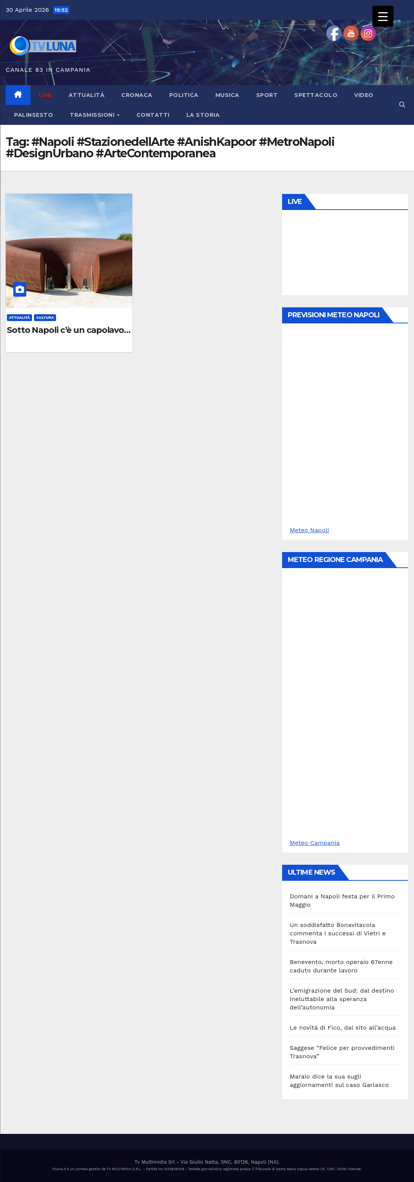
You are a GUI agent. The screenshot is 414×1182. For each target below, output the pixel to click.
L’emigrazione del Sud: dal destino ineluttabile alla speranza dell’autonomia (342, 999)
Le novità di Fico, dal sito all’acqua (343, 1027)
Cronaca (136, 95)
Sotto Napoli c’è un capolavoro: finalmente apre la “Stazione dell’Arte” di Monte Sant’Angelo (69, 330)
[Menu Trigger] (382, 16)
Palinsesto (33, 114)
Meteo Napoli (309, 530)
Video (364, 95)
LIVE (45, 95)
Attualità (87, 95)
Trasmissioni (93, 114)
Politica (184, 95)
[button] (402, 104)
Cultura (45, 317)
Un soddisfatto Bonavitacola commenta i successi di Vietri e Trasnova (338, 933)
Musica (227, 95)
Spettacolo (315, 95)
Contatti (153, 114)
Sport (267, 95)
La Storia (203, 114)
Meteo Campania (315, 842)
